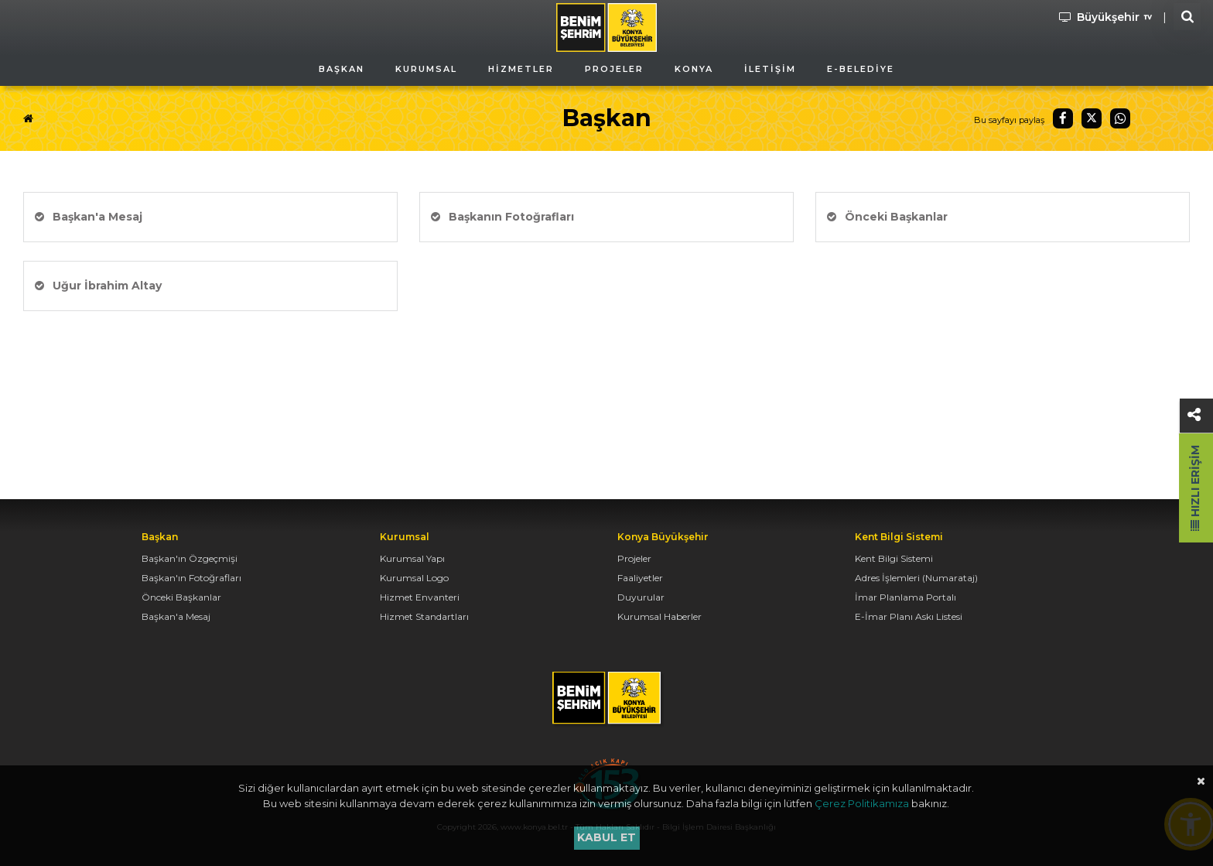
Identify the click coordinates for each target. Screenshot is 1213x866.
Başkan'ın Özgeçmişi (189, 558)
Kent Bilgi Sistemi (894, 558)
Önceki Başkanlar (887, 217)
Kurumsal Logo (414, 578)
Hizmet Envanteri (420, 597)
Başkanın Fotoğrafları (502, 217)
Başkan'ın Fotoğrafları (191, 578)
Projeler (634, 558)
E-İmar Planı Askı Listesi (908, 616)
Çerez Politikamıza (862, 803)
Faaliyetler (640, 578)
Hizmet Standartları (424, 616)
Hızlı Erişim (1195, 488)
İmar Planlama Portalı (905, 597)
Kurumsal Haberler (659, 616)
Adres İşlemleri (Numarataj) (916, 578)
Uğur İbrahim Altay (98, 286)
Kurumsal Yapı (412, 558)
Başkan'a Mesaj (88, 217)
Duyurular (641, 597)
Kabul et (606, 837)
